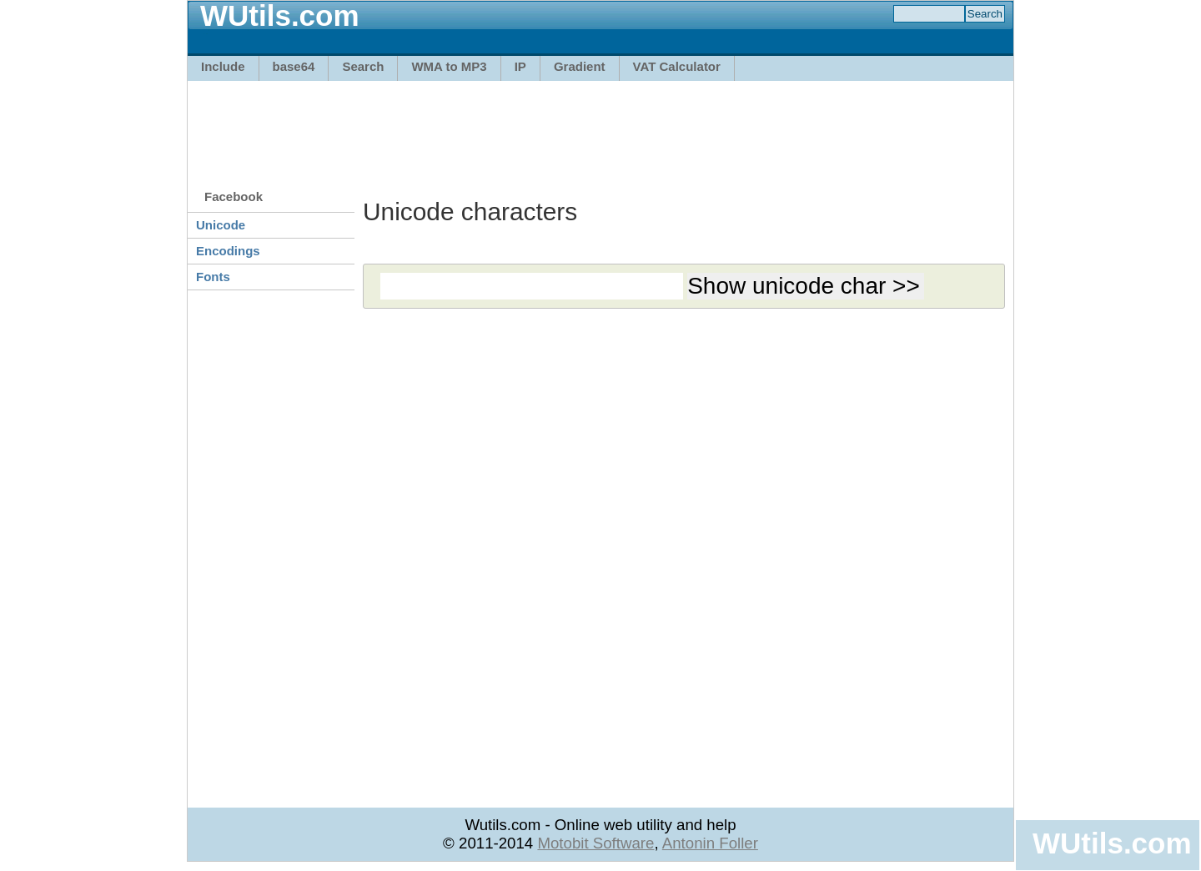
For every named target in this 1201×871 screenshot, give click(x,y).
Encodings (228, 251)
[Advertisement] (600, 126)
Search (363, 66)
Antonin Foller (710, 843)
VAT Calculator (677, 66)
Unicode (220, 225)
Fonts (213, 276)
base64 (294, 66)
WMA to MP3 (448, 66)
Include (223, 66)
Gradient (580, 66)
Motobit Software (595, 843)
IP (520, 66)
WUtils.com (1112, 843)
